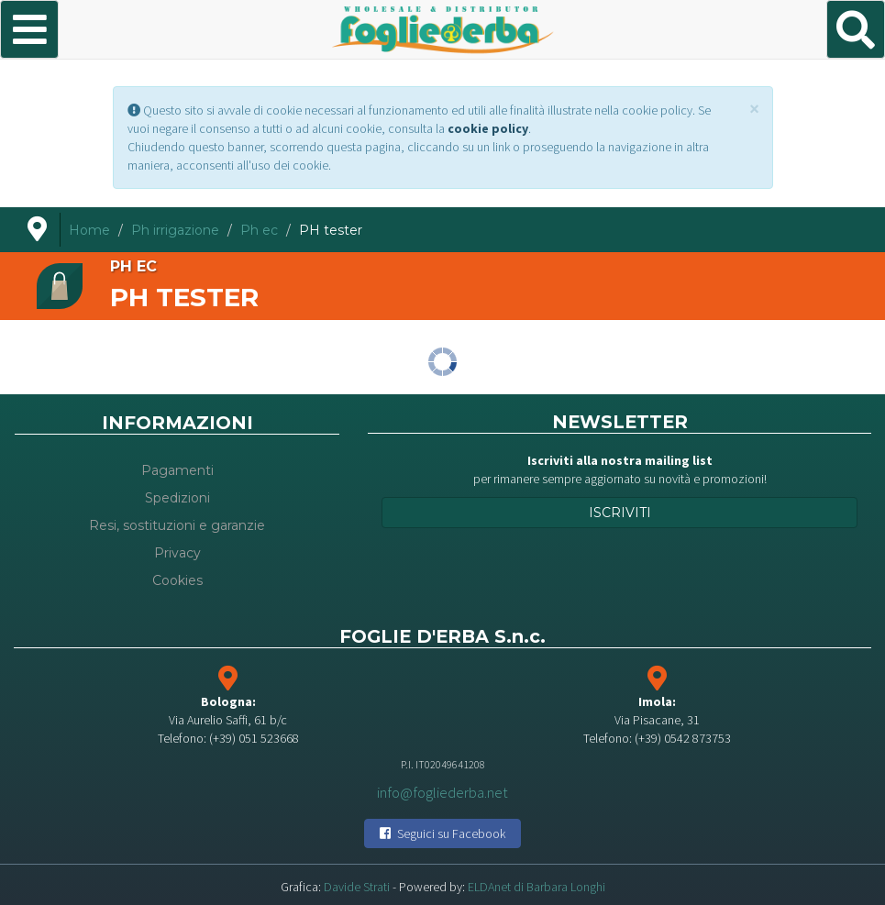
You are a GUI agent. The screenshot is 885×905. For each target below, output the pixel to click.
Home (89, 230)
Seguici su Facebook (442, 833)
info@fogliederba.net (442, 791)
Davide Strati (357, 886)
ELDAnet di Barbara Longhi (536, 886)
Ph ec (259, 230)
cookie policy (488, 128)
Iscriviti (620, 512)
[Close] (754, 108)
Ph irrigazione (175, 230)
